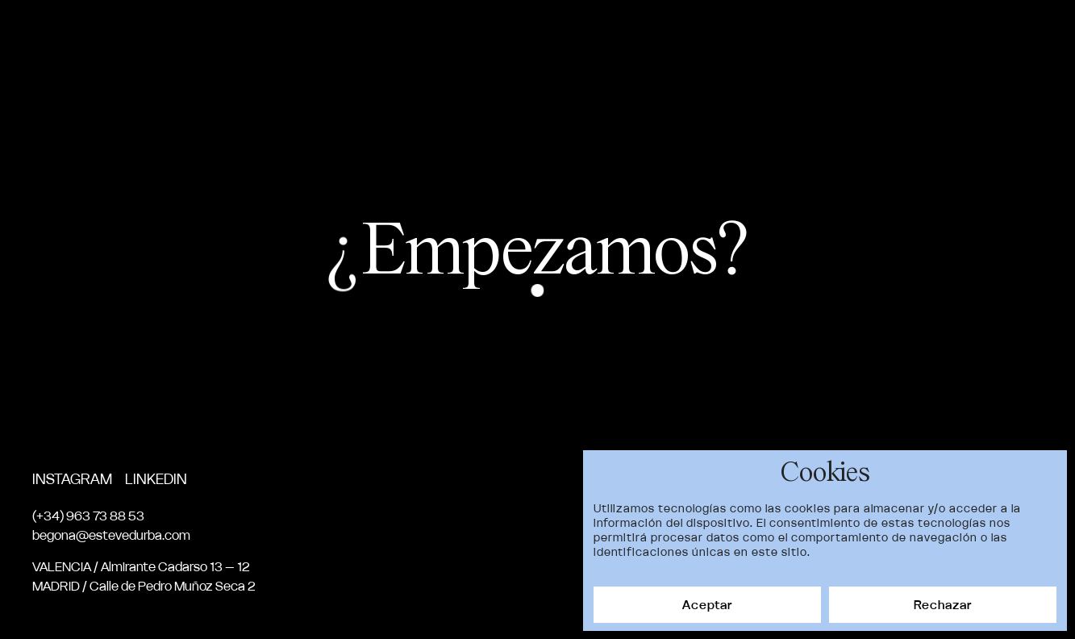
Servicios (850, 36)
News (929, 36)
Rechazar (943, 604)
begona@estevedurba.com (111, 535)
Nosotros (754, 36)
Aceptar (707, 604)
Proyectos (653, 36)
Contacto (1009, 36)
